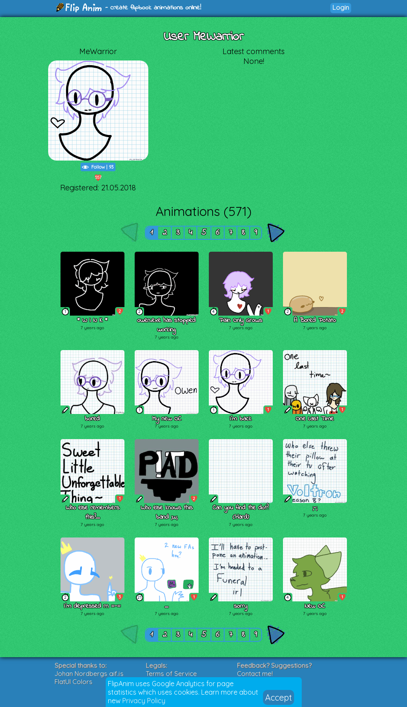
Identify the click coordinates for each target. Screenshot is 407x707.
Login (340, 7)
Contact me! (255, 674)
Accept (278, 697)
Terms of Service (171, 674)
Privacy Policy (143, 700)
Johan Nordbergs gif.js (89, 674)
